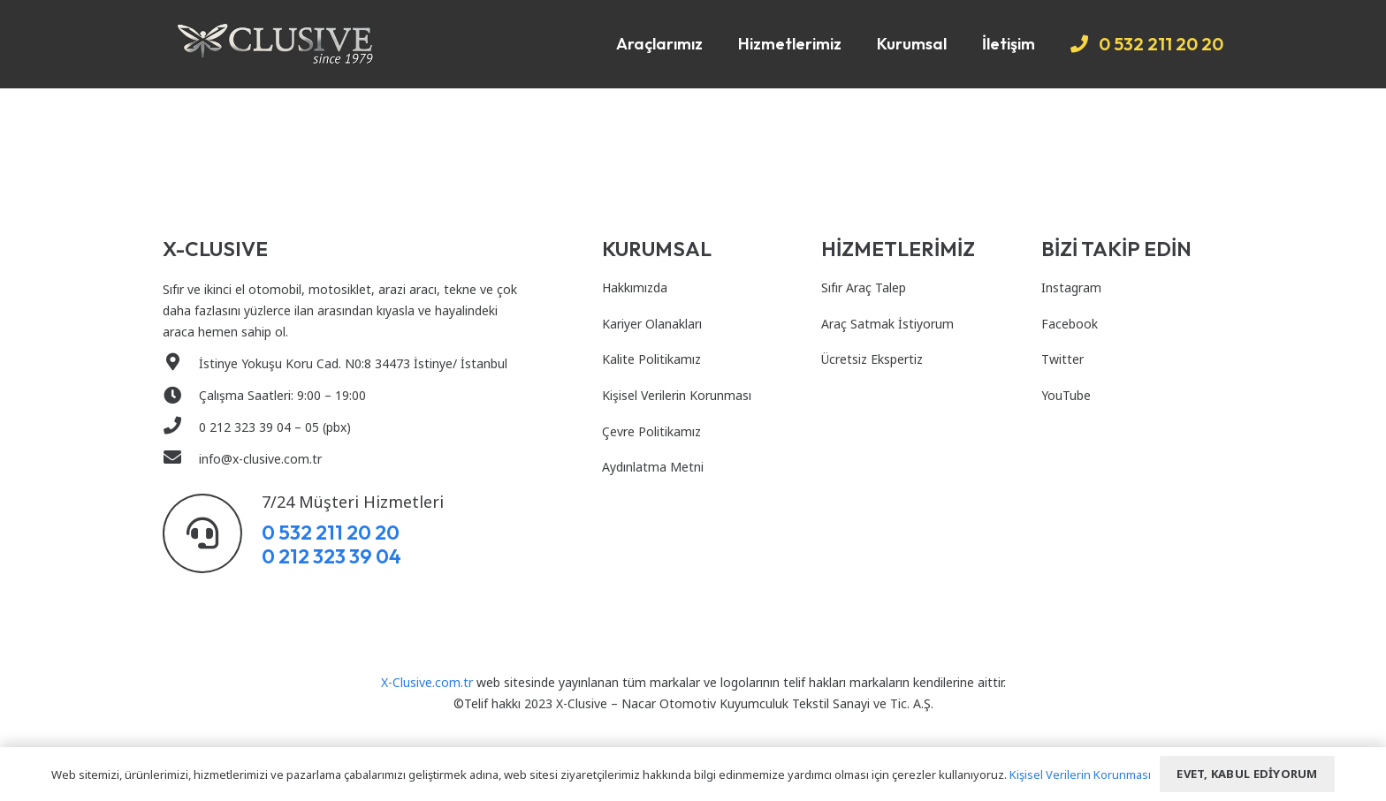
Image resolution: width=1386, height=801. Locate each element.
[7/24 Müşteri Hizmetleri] (212, 533)
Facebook (1069, 323)
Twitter (1062, 359)
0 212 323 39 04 (331, 556)
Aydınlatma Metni (653, 466)
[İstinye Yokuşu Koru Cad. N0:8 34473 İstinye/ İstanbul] (181, 363)
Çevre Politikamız (651, 431)
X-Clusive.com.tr (427, 682)
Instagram (1071, 287)
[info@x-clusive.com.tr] (181, 459)
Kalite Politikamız (651, 359)
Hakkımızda (634, 287)
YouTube (1066, 395)
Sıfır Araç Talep (863, 287)
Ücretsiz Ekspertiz (872, 359)
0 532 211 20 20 (331, 532)
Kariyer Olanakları (652, 323)
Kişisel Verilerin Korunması (676, 395)
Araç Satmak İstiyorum (887, 323)
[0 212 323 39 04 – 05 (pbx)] (181, 427)
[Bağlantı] (275, 44)
